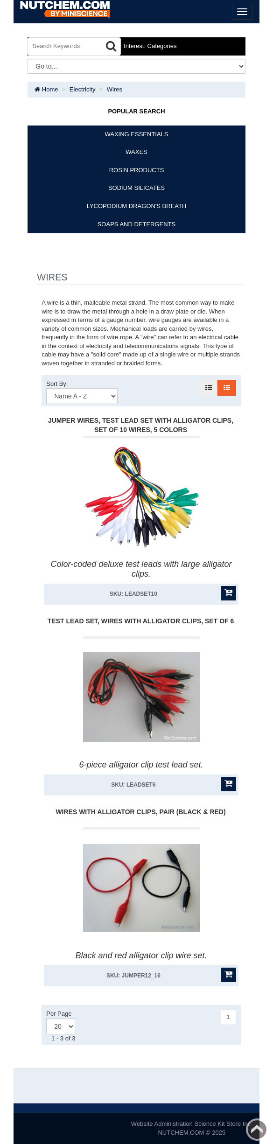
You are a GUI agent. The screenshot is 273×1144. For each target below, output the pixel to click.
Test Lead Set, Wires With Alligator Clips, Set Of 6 (141, 621)
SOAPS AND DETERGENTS (137, 224)
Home (46, 89)
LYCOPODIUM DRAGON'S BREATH (137, 205)
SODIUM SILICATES (136, 187)
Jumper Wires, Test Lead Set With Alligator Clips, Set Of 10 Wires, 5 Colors (140, 425)
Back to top (257, 1129)
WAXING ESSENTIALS (136, 134)
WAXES (136, 151)
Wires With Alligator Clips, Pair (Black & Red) (140, 812)
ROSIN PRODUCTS (136, 170)
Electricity (83, 89)
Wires (114, 89)
